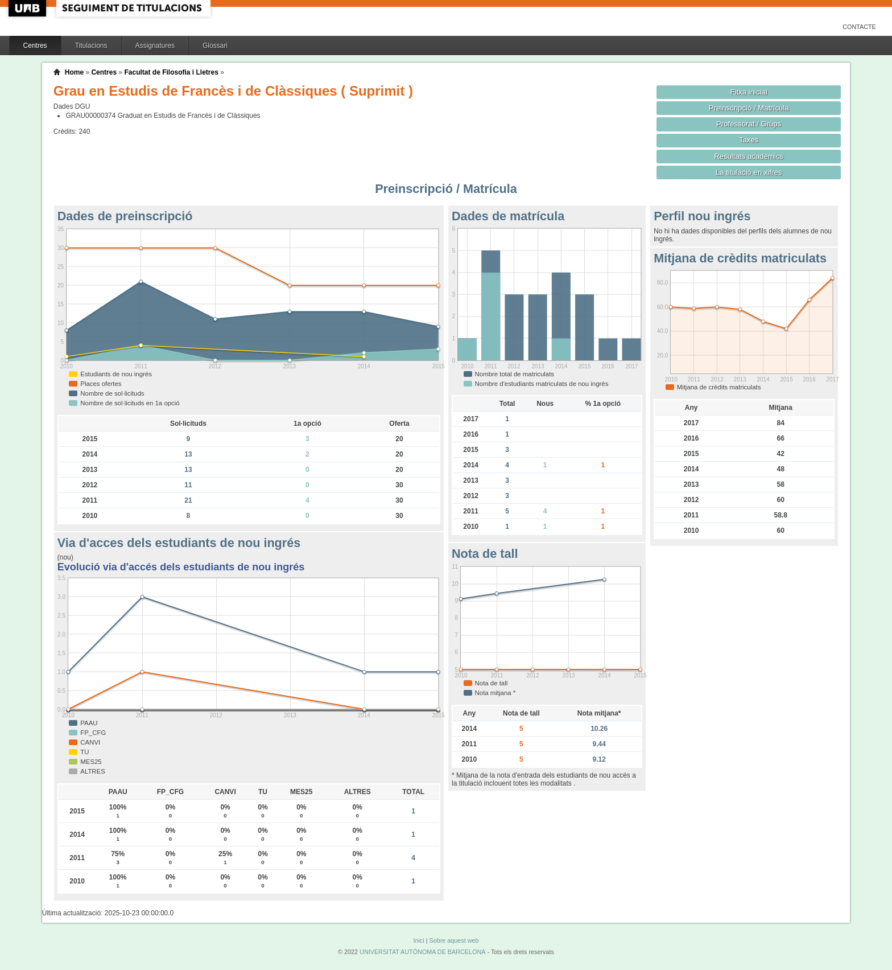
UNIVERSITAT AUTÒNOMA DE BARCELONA (422, 951)
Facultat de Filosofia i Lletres (171, 72)
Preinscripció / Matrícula (749, 108)
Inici (418, 940)
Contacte (859, 26)
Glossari (215, 46)
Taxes (749, 139)
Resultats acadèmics (748, 156)
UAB (28, 8)
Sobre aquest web (453, 940)
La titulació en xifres (749, 172)
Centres (35, 46)
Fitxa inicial (748, 92)
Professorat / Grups (748, 124)
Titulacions (91, 46)
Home (74, 72)
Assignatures (155, 46)
